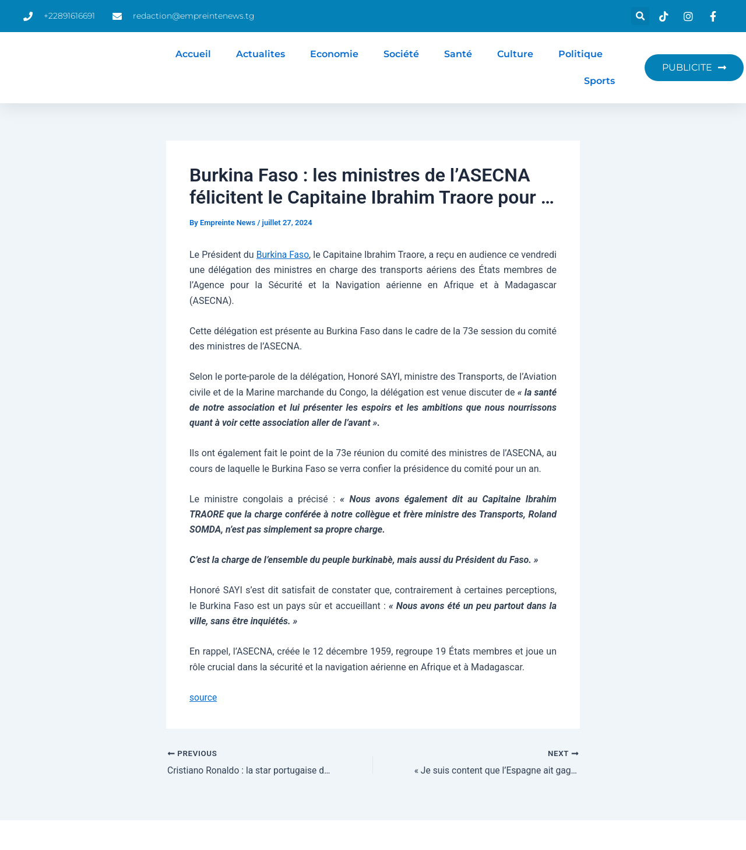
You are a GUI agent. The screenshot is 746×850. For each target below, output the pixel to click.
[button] (640, 16)
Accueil (193, 54)
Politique (580, 54)
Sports (599, 80)
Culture (515, 54)
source (203, 697)
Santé (458, 54)
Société (401, 54)
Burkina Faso (293, 254)
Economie (334, 54)
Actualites (260, 54)
